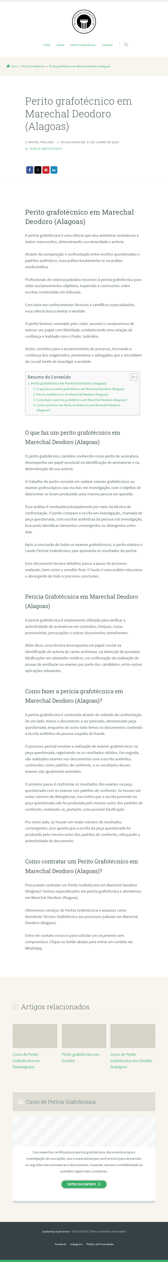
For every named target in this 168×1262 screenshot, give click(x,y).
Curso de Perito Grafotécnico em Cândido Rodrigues (131, 1061)
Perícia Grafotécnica (47, 149)
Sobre (60, 45)
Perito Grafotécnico (83, 45)
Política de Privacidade (101, 1244)
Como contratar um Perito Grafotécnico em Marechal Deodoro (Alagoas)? (78, 407)
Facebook (58, 1244)
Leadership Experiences (56, 1231)
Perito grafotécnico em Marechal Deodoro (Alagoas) (69, 383)
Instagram (75, 1244)
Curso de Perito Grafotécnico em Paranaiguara (26, 1061)
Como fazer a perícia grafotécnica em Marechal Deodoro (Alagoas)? (82, 400)
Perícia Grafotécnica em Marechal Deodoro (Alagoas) (72, 394)
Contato (107, 45)
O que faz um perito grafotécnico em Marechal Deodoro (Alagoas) (80, 389)
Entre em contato (81, 1184)
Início (46, 45)
